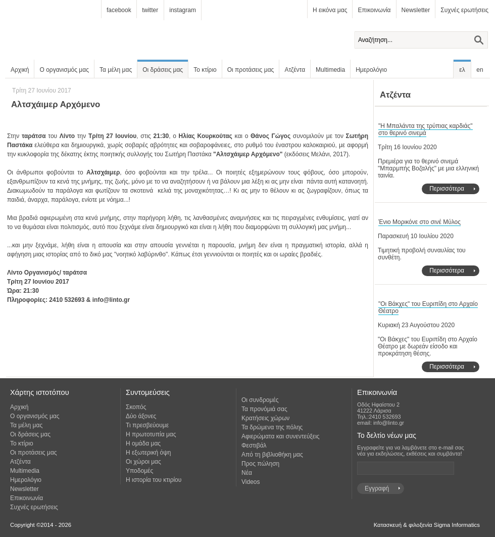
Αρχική (20, 69)
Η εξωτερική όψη (148, 452)
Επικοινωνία (374, 10)
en (479, 69)
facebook (119, 10)
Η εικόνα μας (330, 10)
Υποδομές (139, 470)
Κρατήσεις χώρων (265, 418)
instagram (182, 10)
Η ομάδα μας (143, 443)
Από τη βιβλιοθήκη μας (272, 454)
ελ (462, 69)
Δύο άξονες (141, 416)
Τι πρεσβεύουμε (147, 425)
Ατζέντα (294, 69)
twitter (150, 10)
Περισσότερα (446, 188)
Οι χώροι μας (143, 461)
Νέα (246, 472)
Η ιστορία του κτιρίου (153, 479)
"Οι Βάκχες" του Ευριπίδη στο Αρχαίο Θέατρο (428, 307)
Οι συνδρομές (260, 400)
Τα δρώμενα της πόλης (272, 427)
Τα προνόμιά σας (264, 409)
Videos (250, 481)
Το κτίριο (205, 69)
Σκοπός (136, 407)
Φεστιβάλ (254, 445)
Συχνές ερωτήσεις (464, 10)
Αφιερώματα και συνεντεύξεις (280, 436)
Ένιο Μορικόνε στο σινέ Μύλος (419, 222)
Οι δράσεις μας (162, 69)
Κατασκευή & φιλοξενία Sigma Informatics (427, 525)
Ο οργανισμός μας (64, 69)
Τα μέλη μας (116, 69)
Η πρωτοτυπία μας (151, 434)
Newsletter (416, 10)
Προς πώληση (260, 463)
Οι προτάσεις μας (250, 69)
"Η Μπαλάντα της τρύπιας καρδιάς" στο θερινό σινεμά (425, 129)
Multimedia (330, 69)
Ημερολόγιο (371, 69)
